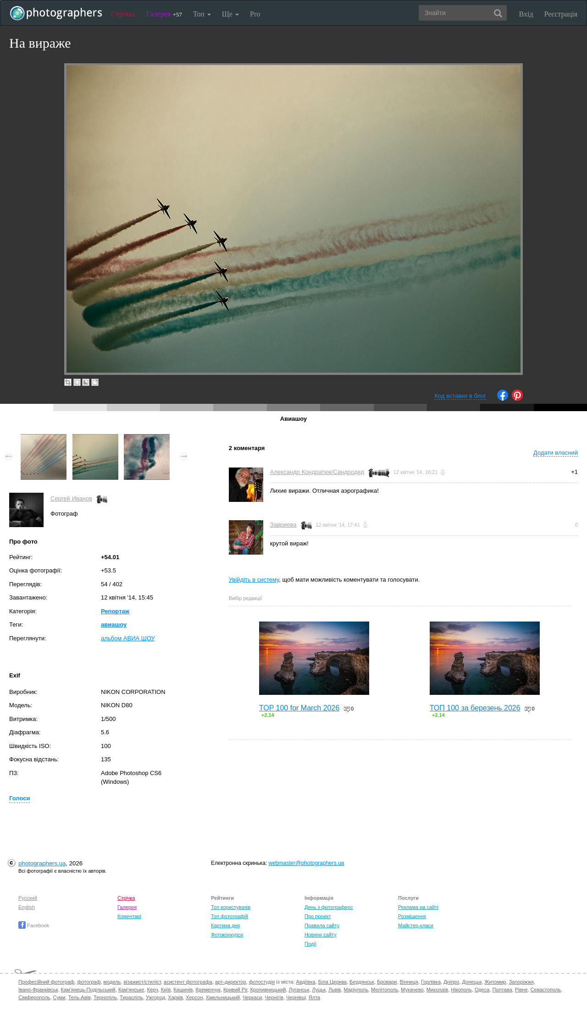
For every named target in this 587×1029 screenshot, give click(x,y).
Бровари (387, 982)
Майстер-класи (415, 925)
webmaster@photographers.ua (306, 863)
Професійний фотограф (46, 982)
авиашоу (114, 624)
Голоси (19, 798)
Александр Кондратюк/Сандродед (317, 471)
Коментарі (129, 916)
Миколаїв (437, 989)
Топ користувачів (230, 907)
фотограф (88, 982)
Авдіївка (306, 982)
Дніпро (451, 982)
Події (310, 943)
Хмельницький (223, 997)
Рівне (521, 989)
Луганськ (298, 989)
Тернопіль (105, 997)
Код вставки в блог (460, 395)
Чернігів (274, 997)
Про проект (318, 916)
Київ (166, 989)
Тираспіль (131, 997)
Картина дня (225, 925)
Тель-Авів (79, 997)
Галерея (164, 14)
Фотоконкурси (227, 934)
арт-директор (230, 982)
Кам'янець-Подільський (88, 989)
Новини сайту (321, 934)
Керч (152, 989)
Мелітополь (384, 989)
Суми (59, 997)
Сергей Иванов (71, 498)
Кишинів (183, 989)
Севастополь (546, 989)
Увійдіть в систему (254, 579)
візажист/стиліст (142, 982)
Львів (334, 989)
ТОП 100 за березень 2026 (475, 708)
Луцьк (319, 989)
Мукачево (412, 989)
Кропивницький (268, 989)
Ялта (314, 997)
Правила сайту (322, 925)
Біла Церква (332, 982)
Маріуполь (355, 989)
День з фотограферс (329, 907)
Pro (255, 14)
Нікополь (461, 989)
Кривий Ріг (235, 989)
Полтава (502, 989)
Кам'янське (131, 989)
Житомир (495, 982)
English (26, 907)
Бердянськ (361, 982)
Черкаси (252, 997)
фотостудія (262, 982)
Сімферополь (34, 997)
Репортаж (115, 611)
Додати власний (555, 452)
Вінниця (409, 982)
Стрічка (123, 14)
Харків (175, 997)
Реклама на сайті (418, 907)
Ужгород (155, 997)
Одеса (482, 989)
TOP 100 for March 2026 (299, 708)
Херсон (194, 997)
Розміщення (412, 916)
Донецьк (472, 982)
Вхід (526, 14)
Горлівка (431, 982)
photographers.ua (42, 863)
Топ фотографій (229, 916)
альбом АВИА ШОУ (128, 638)
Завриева (283, 524)
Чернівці (296, 997)
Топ (202, 14)
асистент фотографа (188, 982)
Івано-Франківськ (38, 989)
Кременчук (207, 989)
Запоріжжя (521, 982)
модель (112, 982)
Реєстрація (560, 14)
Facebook (33, 925)
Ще (230, 14)
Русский (27, 898)
